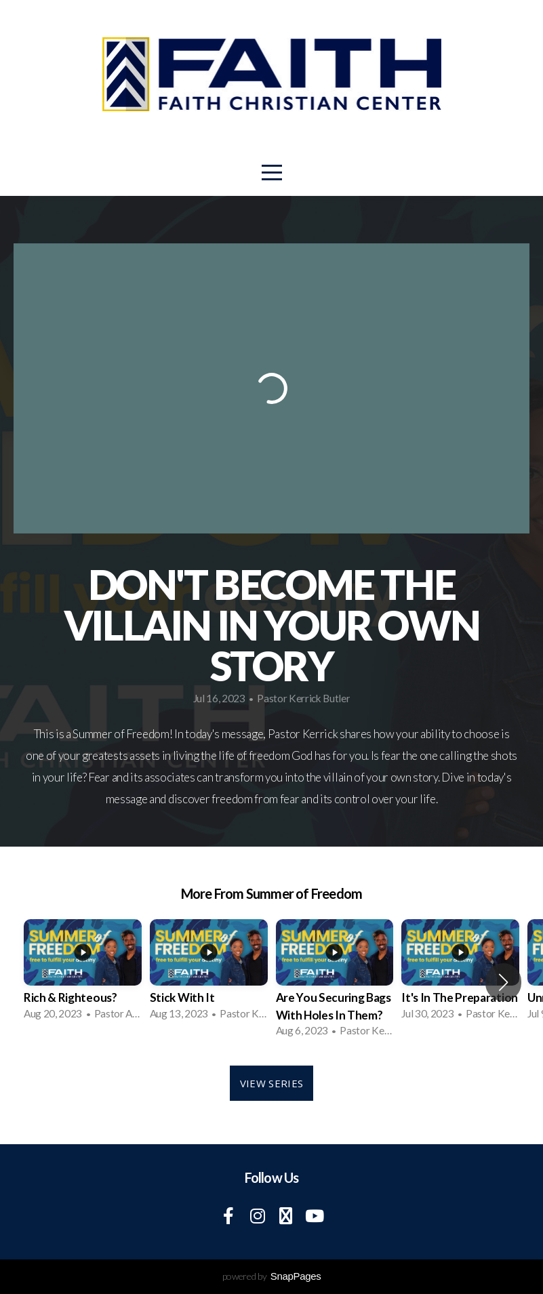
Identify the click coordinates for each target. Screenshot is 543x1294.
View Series (271, 1083)
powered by (271, 1276)
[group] (83, 973)
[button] (503, 982)
